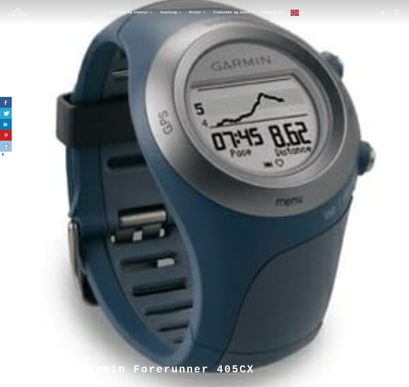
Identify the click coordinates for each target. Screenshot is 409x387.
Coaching (168, 12)
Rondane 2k (272, 12)
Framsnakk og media (232, 12)
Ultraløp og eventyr (129, 12)
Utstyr (195, 12)
